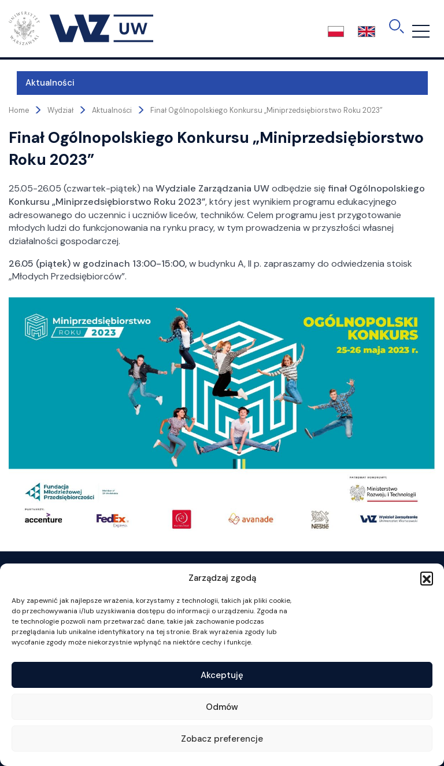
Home (19, 110)
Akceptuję (222, 675)
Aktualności (41, 83)
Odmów (222, 707)
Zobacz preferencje (222, 739)
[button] (426, 578)
